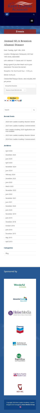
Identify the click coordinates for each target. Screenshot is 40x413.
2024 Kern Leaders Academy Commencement (20, 139)
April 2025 (9, 163)
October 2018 (10, 226)
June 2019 (9, 218)
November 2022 (11, 190)
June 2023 (9, 182)
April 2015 (9, 241)
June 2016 (9, 230)
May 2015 (9, 237)
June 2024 (9, 170)
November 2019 (11, 214)
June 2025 (9, 159)
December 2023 (11, 178)
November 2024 (11, 167)
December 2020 (11, 206)
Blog (7, 253)
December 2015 (11, 233)
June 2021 (9, 202)
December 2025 (11, 155)
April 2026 (9, 151)
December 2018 (11, 222)
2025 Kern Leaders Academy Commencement (20, 126)
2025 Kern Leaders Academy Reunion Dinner (20, 135)
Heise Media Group (28, 404)
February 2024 (10, 174)
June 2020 (9, 210)
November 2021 (11, 198)
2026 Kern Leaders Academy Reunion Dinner (20, 122)
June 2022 (9, 194)
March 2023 (9, 186)
